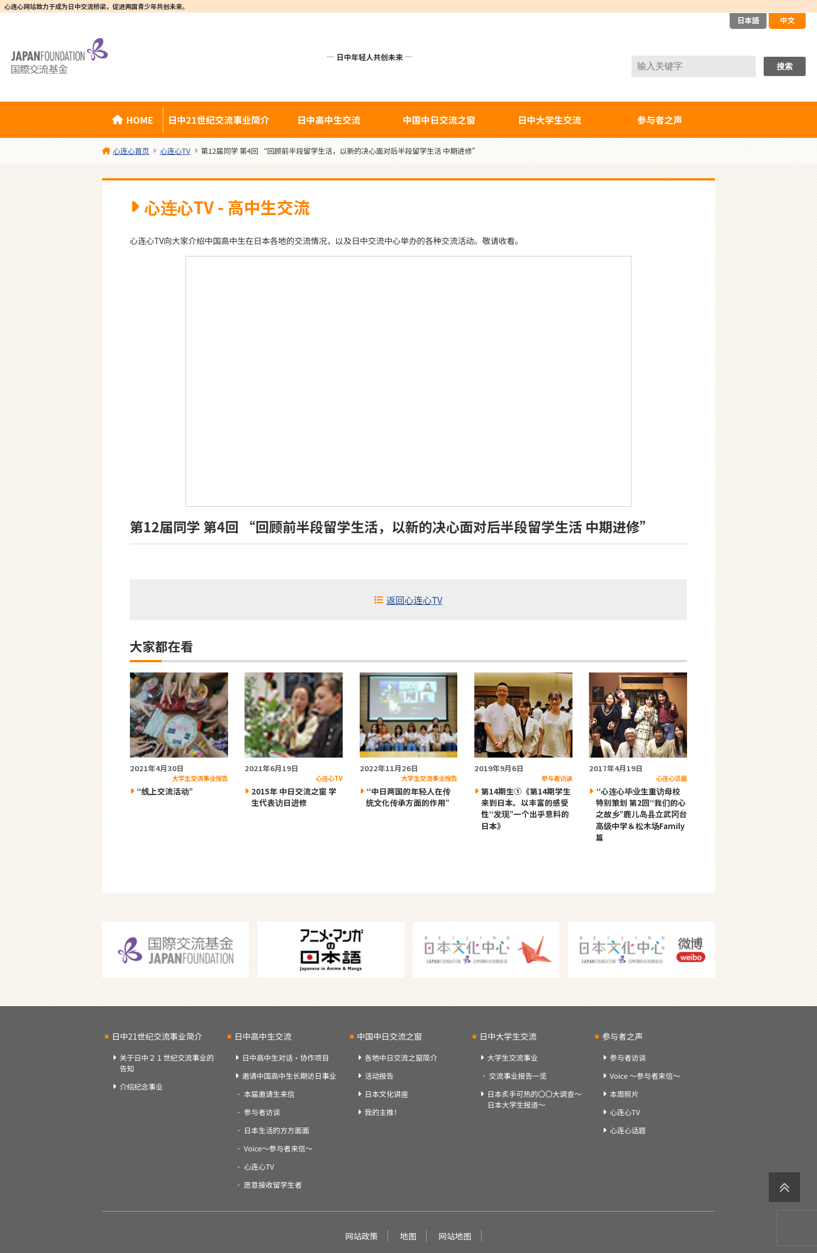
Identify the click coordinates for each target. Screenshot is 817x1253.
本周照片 (624, 1093)
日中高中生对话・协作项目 (286, 1057)
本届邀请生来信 (269, 1093)
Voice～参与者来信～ (278, 1148)
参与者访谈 (262, 1112)
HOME (139, 120)
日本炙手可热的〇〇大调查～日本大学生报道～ (534, 1099)
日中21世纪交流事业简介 (218, 120)
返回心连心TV (414, 600)
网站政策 (361, 1236)
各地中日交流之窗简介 (401, 1057)
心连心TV (259, 1166)
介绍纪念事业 (141, 1086)
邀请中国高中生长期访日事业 (289, 1075)
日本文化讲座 (386, 1093)
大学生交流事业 (512, 1057)
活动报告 (379, 1075)
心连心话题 (628, 1130)
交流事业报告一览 (518, 1075)
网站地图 (455, 1236)
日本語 (748, 20)
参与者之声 (660, 120)
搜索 (785, 66)
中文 (787, 20)
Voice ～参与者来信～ (645, 1075)
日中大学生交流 (549, 120)
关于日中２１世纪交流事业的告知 (167, 1063)
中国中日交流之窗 (439, 120)
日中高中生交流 (329, 120)
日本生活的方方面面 (276, 1130)
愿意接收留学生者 (273, 1184)
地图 (408, 1236)
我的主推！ (383, 1112)
